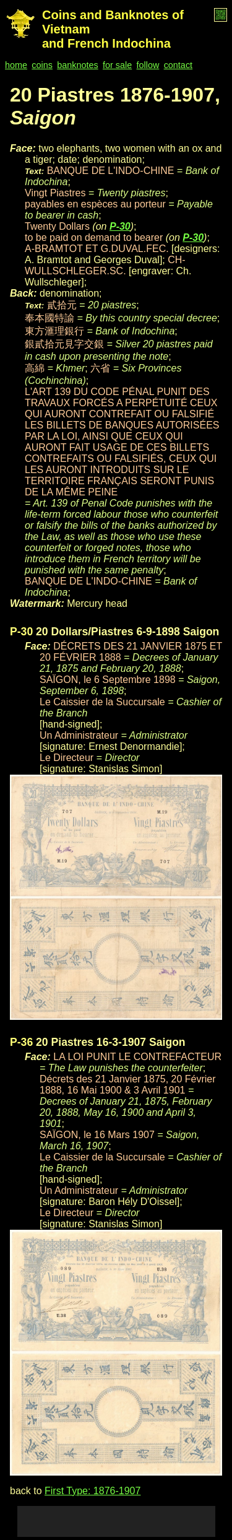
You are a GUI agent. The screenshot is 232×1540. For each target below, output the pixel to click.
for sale (117, 65)
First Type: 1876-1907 (92, 1491)
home (16, 65)
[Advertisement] (116, 1521)
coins (42, 65)
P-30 (120, 226)
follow (148, 65)
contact (178, 65)
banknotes (77, 65)
